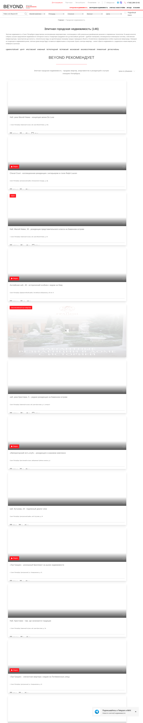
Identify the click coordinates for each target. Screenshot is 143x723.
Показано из (73, 664)
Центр (22, 49)
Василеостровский (88, 49)
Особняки (136, 7)
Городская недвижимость (78, 7)
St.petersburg (33, 7)
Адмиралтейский (12, 49)
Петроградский (52, 49)
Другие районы (113, 49)
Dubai (30, 8)
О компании (92, 3)
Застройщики (80, 3)
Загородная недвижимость (98, 7)
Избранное (109, 3)
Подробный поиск (132, 14)
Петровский (63, 49)
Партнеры (68, 3)
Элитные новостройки (117, 7)
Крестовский (31, 49)
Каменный (41, 49)
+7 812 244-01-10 (133, 3)
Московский (74, 49)
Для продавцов (57, 3)
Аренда (129, 7)
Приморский (101, 49)
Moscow (31, 5)
